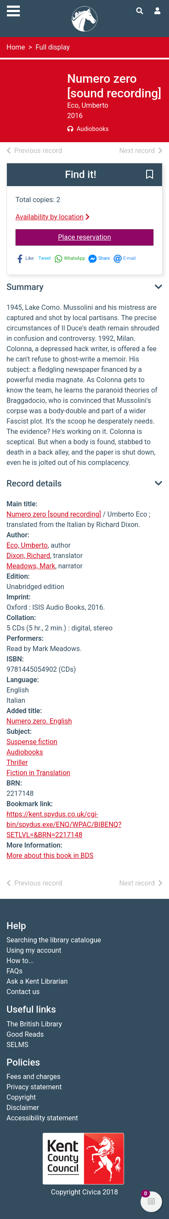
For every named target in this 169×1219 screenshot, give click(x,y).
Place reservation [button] (106, 236)
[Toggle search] (139, 11)
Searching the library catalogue (53, 940)
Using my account (33, 950)
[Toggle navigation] (13, 9)
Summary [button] (25, 287)
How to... (20, 961)
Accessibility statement (42, 1118)
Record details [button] (34, 483)
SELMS (17, 1045)
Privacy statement (34, 1087)
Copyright (21, 1097)
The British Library (34, 1024)
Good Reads (25, 1034)
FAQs (14, 971)
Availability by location (53, 217)
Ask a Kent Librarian (37, 981)
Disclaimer (22, 1108)
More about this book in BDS (50, 855)
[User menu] (157, 11)
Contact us (23, 992)
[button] (149, 175)
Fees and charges (33, 1076)
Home (15, 47)
